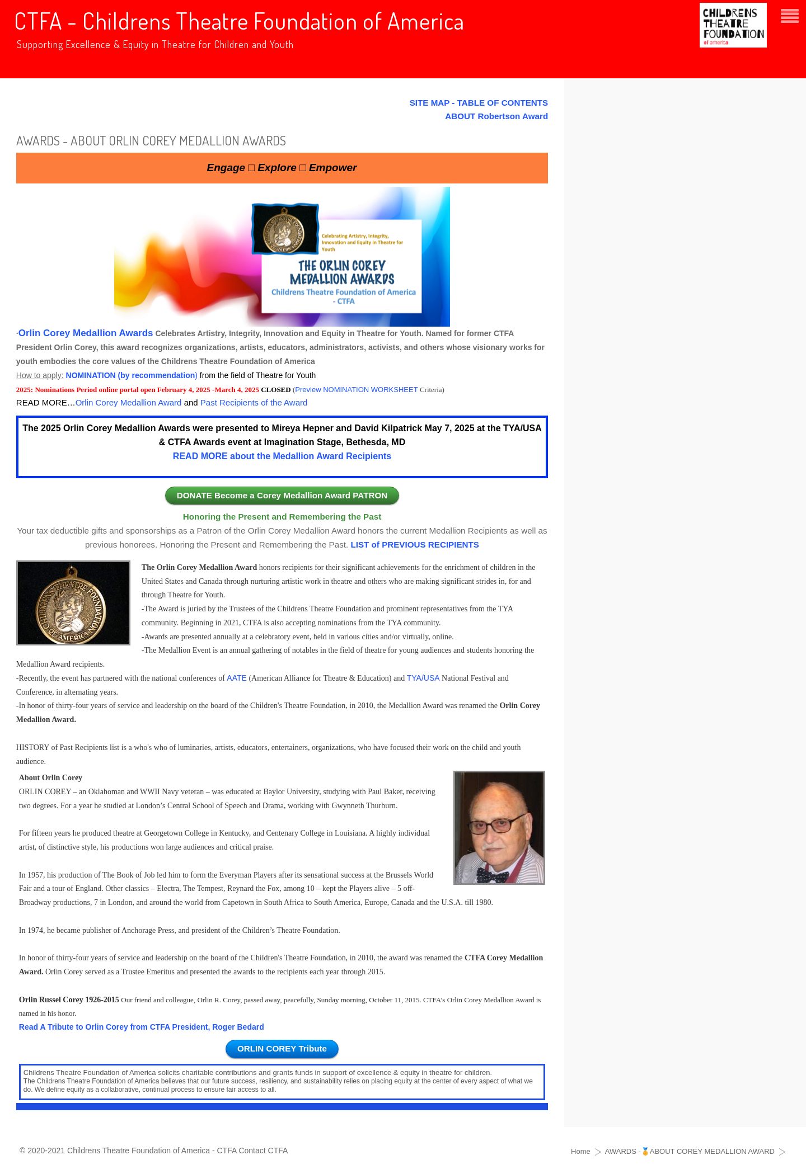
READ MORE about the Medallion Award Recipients (282, 456)
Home (581, 1151)
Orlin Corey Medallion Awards (85, 333)
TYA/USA (423, 677)
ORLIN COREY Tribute (282, 1048)
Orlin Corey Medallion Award (129, 402)
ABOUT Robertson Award (496, 116)
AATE (237, 677)
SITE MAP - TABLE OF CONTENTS (479, 102)
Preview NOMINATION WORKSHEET (356, 389)
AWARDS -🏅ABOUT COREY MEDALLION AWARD (690, 1151)
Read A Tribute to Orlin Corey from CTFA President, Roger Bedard (141, 1026)
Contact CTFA (263, 1150)
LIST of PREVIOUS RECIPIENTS (414, 544)
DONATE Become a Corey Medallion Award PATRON (282, 495)
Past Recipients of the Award (254, 402)
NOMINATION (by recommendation (130, 375)
